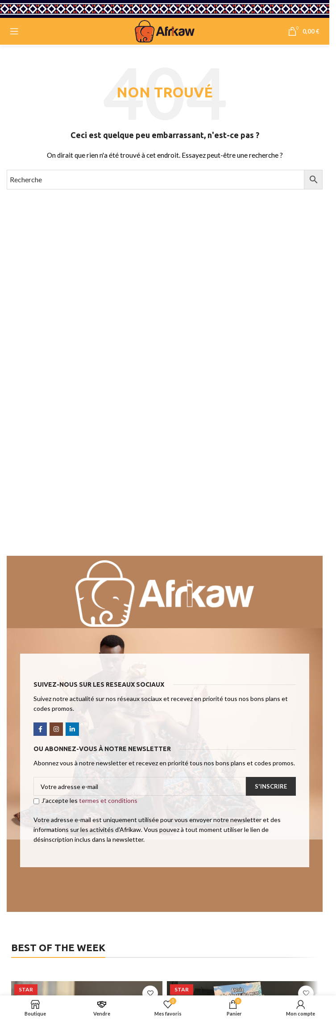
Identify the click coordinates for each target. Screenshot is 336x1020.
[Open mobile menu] (14, 31)
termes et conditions (108, 800)
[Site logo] (165, 30)
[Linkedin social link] (72, 729)
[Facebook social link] (40, 729)
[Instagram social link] (56, 729)
